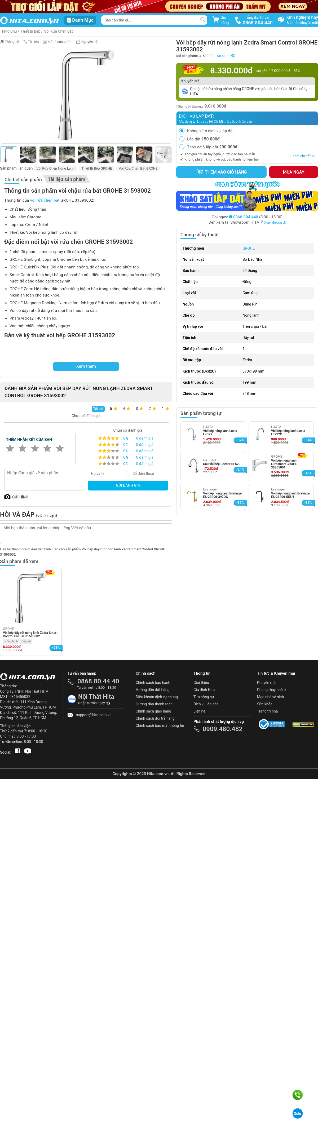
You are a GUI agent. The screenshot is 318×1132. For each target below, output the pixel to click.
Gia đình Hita (204, 690)
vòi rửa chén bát (45, 200)
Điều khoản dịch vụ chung (157, 697)
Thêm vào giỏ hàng (221, 172)
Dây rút (26, 641)
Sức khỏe (264, 704)
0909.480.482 (222, 729)
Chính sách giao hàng (153, 711)
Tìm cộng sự (203, 697)
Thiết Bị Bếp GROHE (96, 168)
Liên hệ (199, 711)
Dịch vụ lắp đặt (205, 704)
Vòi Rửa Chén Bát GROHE (138, 168)
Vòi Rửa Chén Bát (58, 31)
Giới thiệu (201, 682)
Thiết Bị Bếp (31, 31)
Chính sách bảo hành (153, 682)
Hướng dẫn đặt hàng (152, 690)
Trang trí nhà (267, 711)
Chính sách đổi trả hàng (155, 718)
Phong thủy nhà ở (271, 690)
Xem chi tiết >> (304, 156)
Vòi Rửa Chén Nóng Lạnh (55, 168)
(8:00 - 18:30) (255, 217)
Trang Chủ (8, 31)
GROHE (248, 248)
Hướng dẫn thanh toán (154, 704)
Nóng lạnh (11, 641)
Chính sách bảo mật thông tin (160, 725)
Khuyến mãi (266, 682)
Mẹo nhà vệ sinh (270, 697)
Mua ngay (293, 172)
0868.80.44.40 (98, 681)
